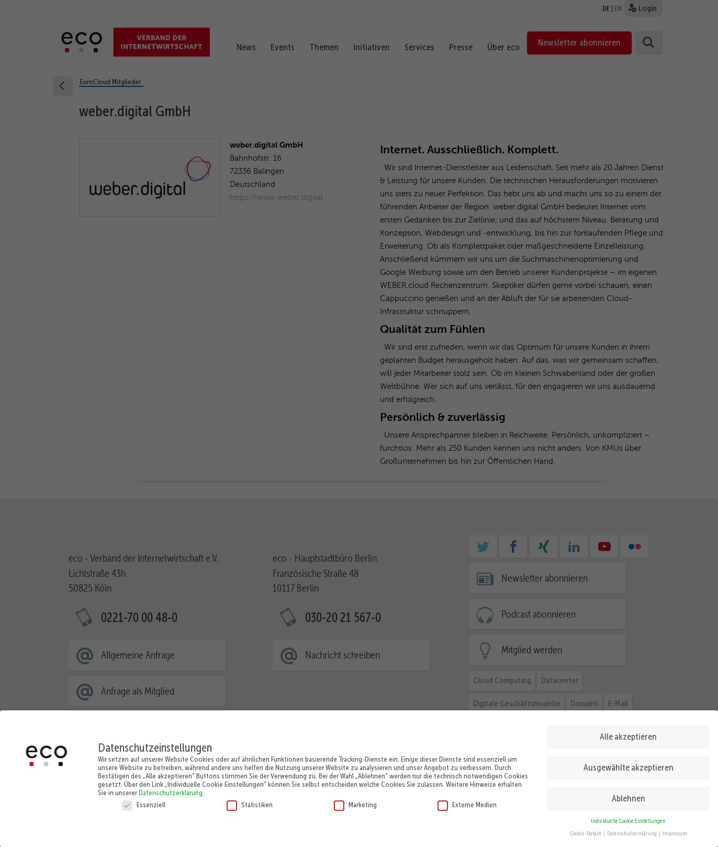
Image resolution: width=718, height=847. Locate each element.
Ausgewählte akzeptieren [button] (629, 766)
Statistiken (250, 803)
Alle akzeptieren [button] (628, 735)
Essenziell (143, 803)
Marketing (355, 803)
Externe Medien (467, 803)
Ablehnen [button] (628, 797)
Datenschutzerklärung (171, 791)
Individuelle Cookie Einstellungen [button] (628, 820)
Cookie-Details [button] (586, 832)
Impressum (675, 832)
